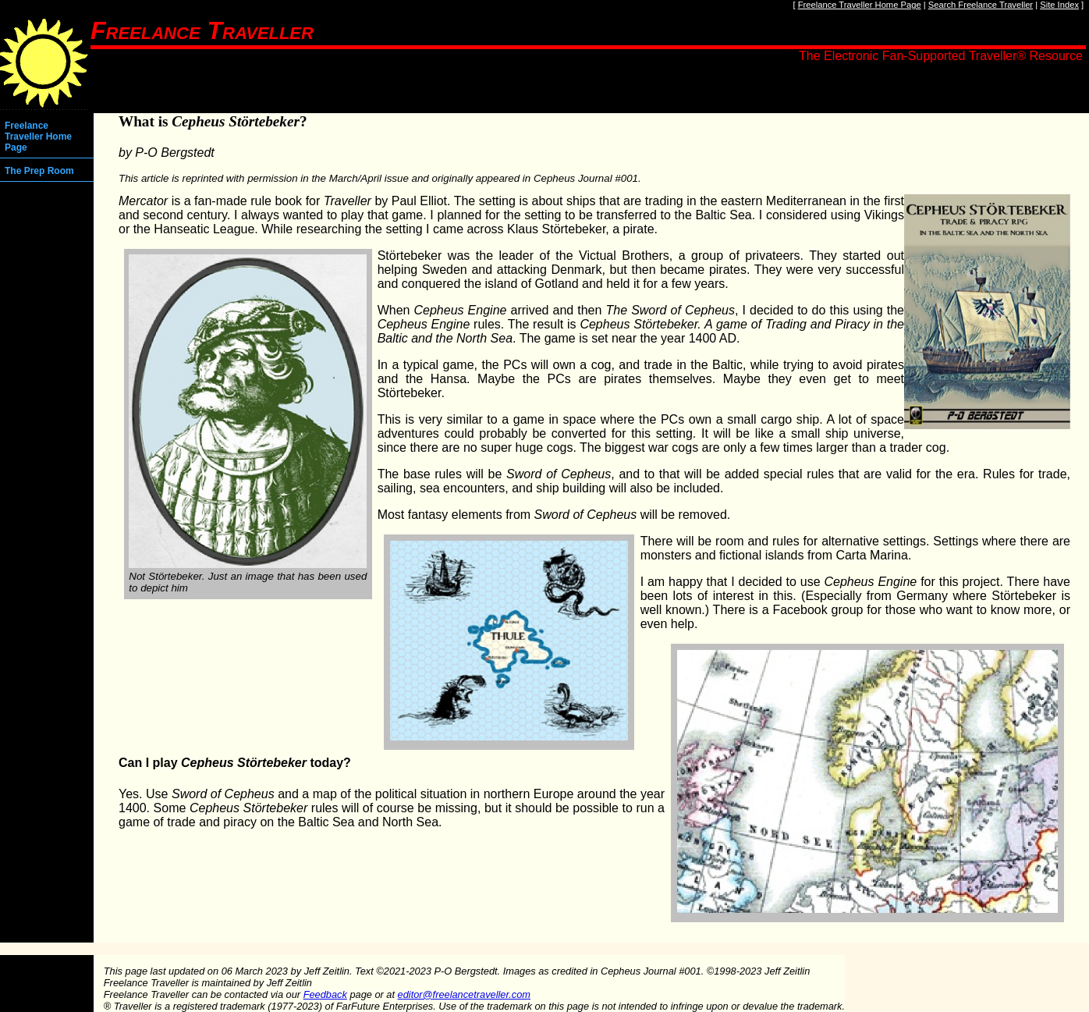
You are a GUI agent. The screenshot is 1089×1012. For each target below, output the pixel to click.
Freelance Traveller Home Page (859, 4)
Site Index (1059, 4)
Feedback (325, 994)
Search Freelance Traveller (980, 4)
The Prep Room (39, 170)
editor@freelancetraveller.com (464, 994)
